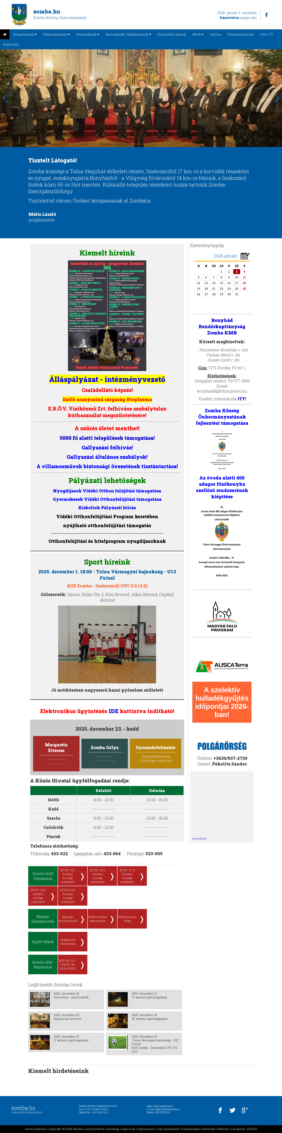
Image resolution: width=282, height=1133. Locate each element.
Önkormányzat (56, 34)
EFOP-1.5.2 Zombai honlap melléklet (67, 876)
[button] (277, 98)
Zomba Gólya (105, 747)
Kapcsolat (11, 44)
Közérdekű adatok (171, 34)
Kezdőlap (113, 1129)
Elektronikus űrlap (127, 919)
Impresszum (146, 1129)
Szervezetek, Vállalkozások (128, 34)
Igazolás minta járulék (67, 919)
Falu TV (266, 34)
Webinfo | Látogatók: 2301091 (237, 1129)
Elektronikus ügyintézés (97, 919)
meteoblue (199, 838)
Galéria (215, 34)
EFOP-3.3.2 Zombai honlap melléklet (97, 876)
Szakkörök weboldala (67, 942)
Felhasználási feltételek (198, 1129)
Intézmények (87, 34)
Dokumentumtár (240, 34)
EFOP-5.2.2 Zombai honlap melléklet (67, 896)
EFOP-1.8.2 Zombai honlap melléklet (38, 896)
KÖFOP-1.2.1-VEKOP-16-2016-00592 (68, 964)
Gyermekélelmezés (155, 747)
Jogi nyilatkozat (168, 1129)
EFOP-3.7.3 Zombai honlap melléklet (127, 876)
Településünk (25, 34)
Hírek (198, 34)
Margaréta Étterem (56, 747)
